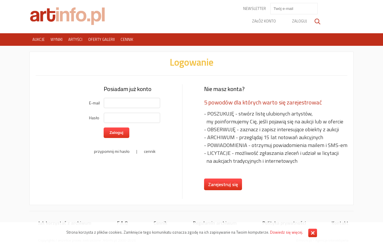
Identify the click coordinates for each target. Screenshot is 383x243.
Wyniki (56, 39)
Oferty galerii (101, 39)
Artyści (75, 39)
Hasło (94, 118)
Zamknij (312, 233)
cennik (150, 151)
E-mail (94, 103)
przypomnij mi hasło (112, 151)
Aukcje (38, 39)
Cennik (127, 39)
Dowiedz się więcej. (286, 232)
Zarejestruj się (223, 184)
